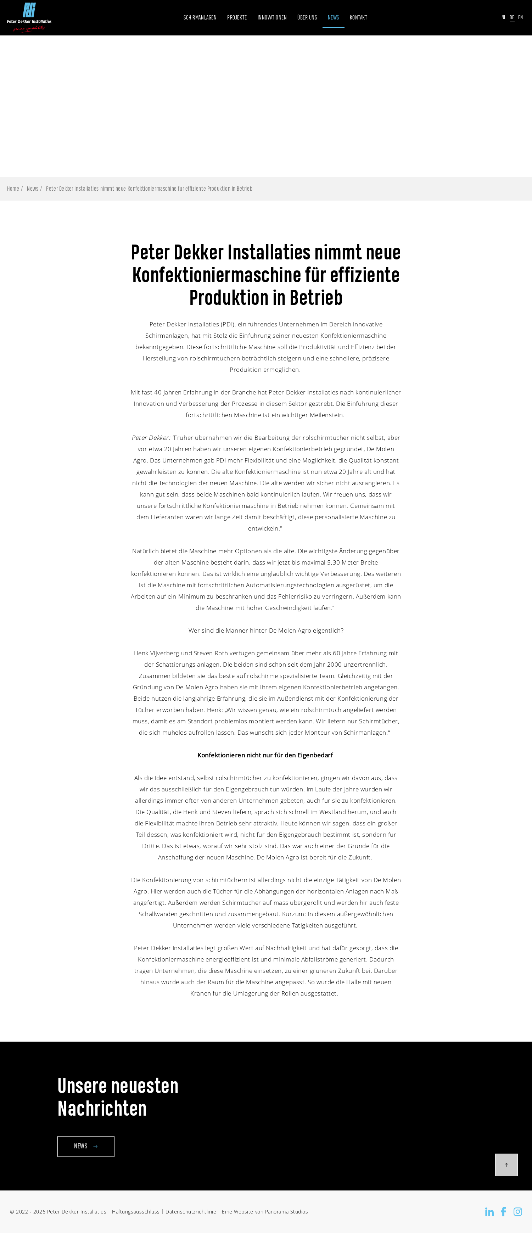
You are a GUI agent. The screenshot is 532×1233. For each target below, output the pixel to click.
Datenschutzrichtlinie (191, 1211)
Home (13, 189)
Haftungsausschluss (136, 1211)
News (32, 189)
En (520, 17)
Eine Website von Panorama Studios (265, 1211)
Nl (504, 17)
